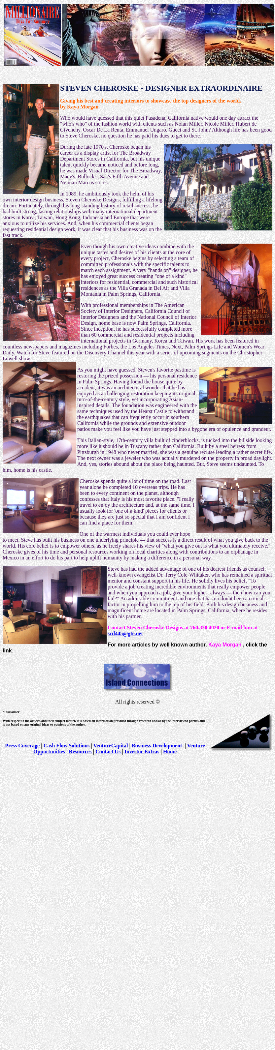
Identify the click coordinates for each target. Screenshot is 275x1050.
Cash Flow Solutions (67, 745)
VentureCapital (110, 745)
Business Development (157, 745)
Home (170, 751)
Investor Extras (141, 751)
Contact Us (108, 751)
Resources (80, 751)
